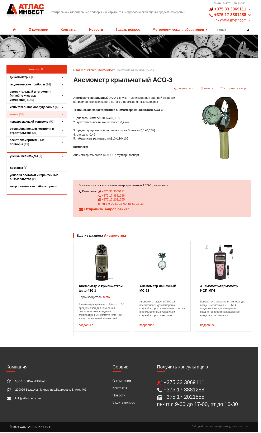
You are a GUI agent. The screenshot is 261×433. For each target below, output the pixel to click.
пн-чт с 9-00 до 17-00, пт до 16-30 (120, 203)
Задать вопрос (127, 29)
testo (106, 297)
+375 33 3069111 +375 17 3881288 (230, 15)
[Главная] (25, 12)
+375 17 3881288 (111, 195)
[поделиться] (183, 88)
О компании (38, 29)
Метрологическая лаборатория (180, 29)
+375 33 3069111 (111, 191)
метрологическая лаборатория (33, 186)
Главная (78, 69)
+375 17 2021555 (111, 199)
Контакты (68, 29)
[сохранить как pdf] (234, 88)
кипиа (90, 69)
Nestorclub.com (240, 426)
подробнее (86, 325)
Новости (96, 29)
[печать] (207, 88)
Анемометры (105, 69)
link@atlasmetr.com (28, 398)
